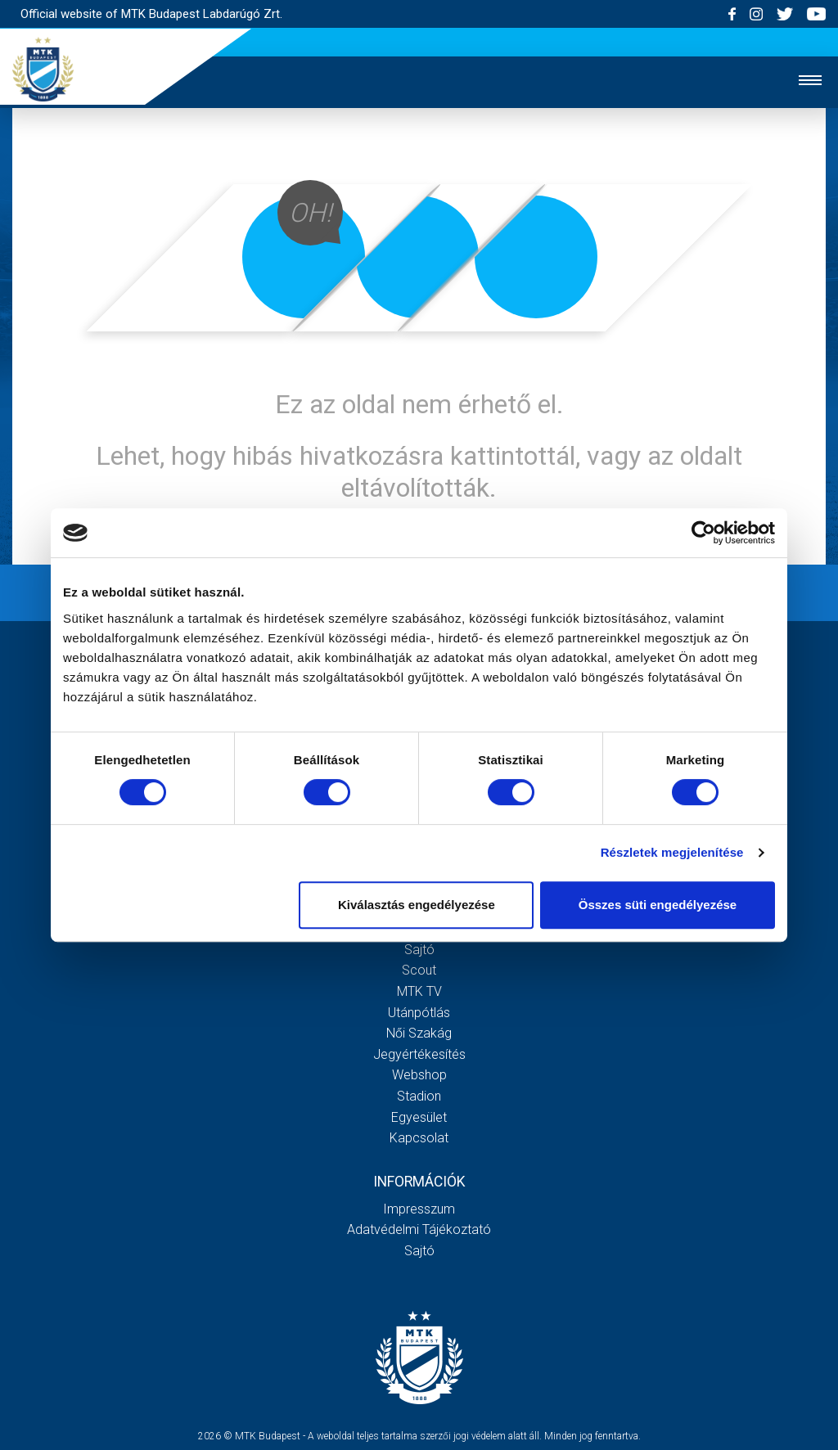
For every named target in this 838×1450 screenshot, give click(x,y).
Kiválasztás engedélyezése (416, 905)
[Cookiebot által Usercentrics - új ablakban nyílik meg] (703, 532)
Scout (419, 970)
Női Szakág (419, 1033)
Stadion (419, 1096)
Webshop (419, 1075)
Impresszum (419, 1209)
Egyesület (419, 1117)
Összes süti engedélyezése (658, 905)
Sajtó (419, 949)
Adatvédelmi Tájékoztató (419, 1229)
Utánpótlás (419, 1012)
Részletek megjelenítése (672, 852)
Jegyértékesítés (419, 1054)
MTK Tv (419, 991)
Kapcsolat (419, 1138)
